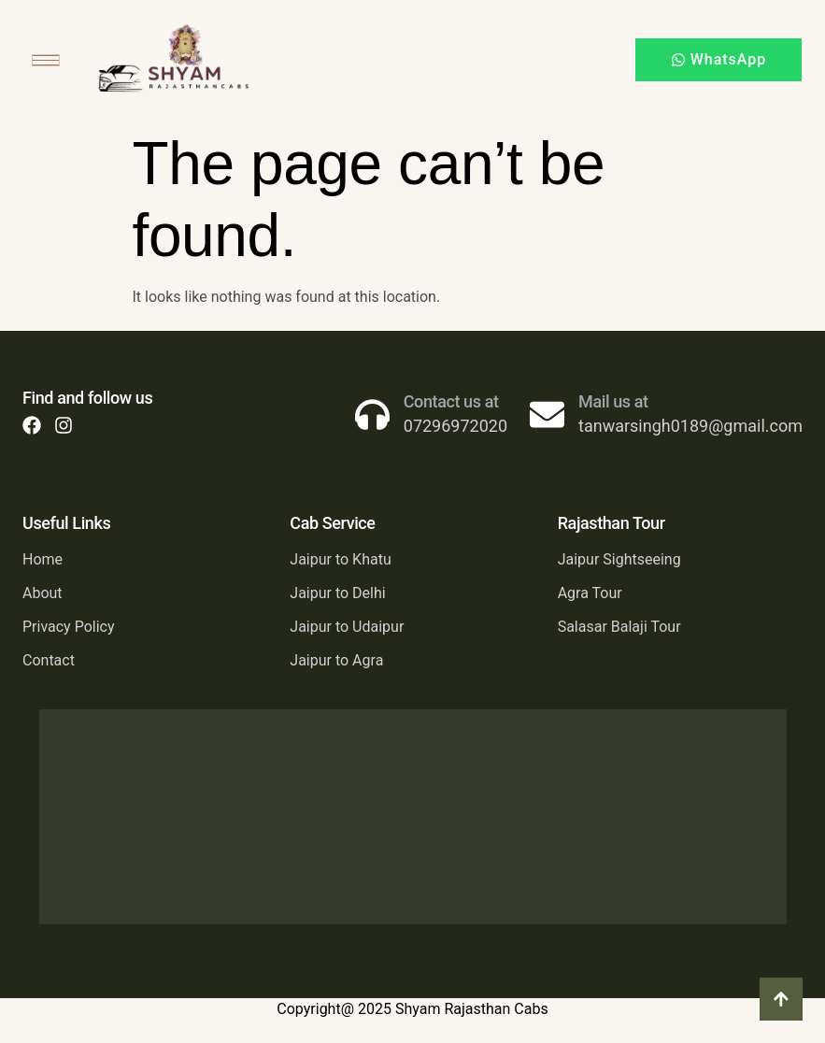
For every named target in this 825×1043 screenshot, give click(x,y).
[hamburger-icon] (46, 60)
